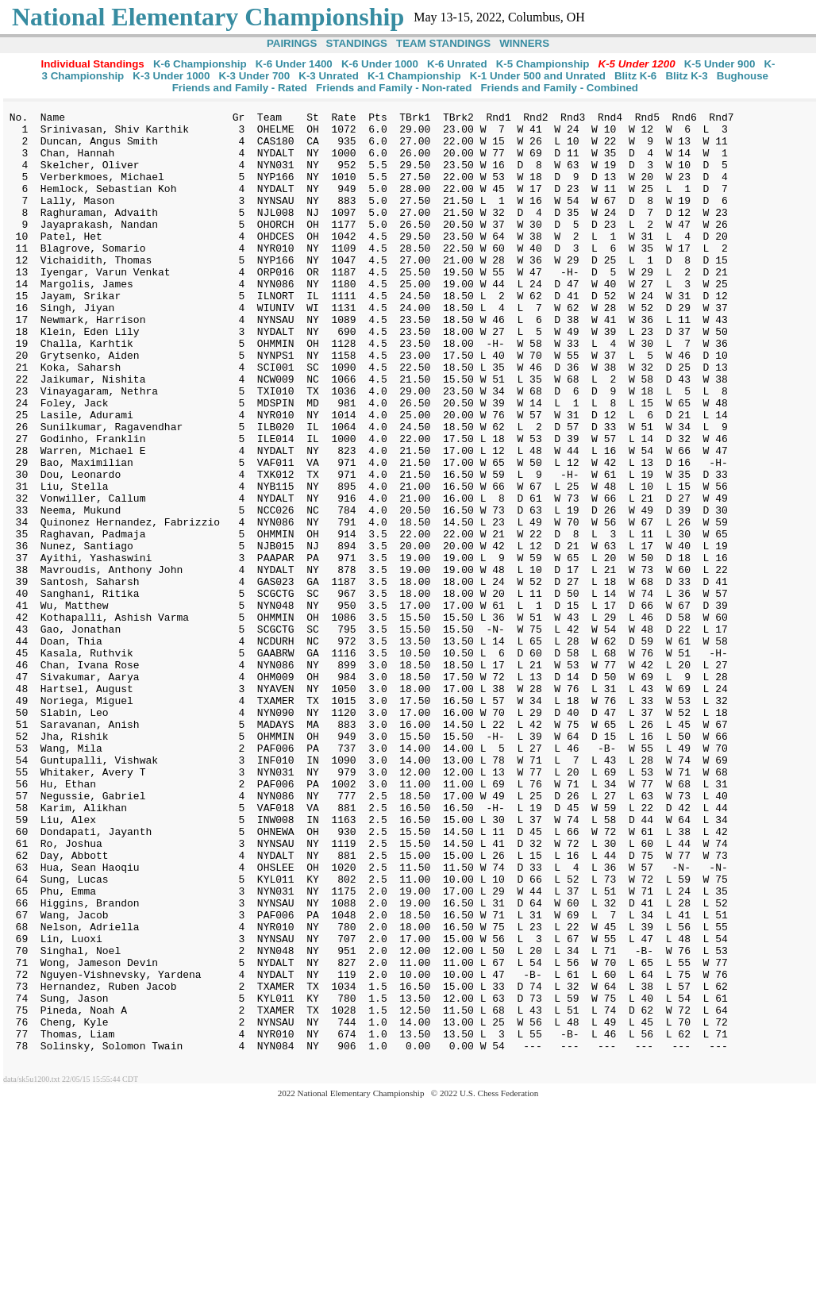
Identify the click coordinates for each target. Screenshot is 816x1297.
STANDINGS (356, 43)
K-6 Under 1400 (294, 64)
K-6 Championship (200, 64)
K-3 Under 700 (255, 76)
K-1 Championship (414, 76)
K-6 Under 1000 (379, 64)
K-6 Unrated (457, 64)
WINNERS (524, 43)
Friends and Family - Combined (558, 88)
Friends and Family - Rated (239, 88)
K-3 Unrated (328, 76)
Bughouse (742, 76)
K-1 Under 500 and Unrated (538, 76)
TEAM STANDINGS (443, 43)
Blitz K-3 (686, 76)
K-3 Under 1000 (171, 76)
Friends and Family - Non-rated (394, 88)
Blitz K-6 (635, 76)
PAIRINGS (292, 43)
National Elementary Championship (208, 16)
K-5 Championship (543, 64)
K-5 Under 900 (720, 64)
